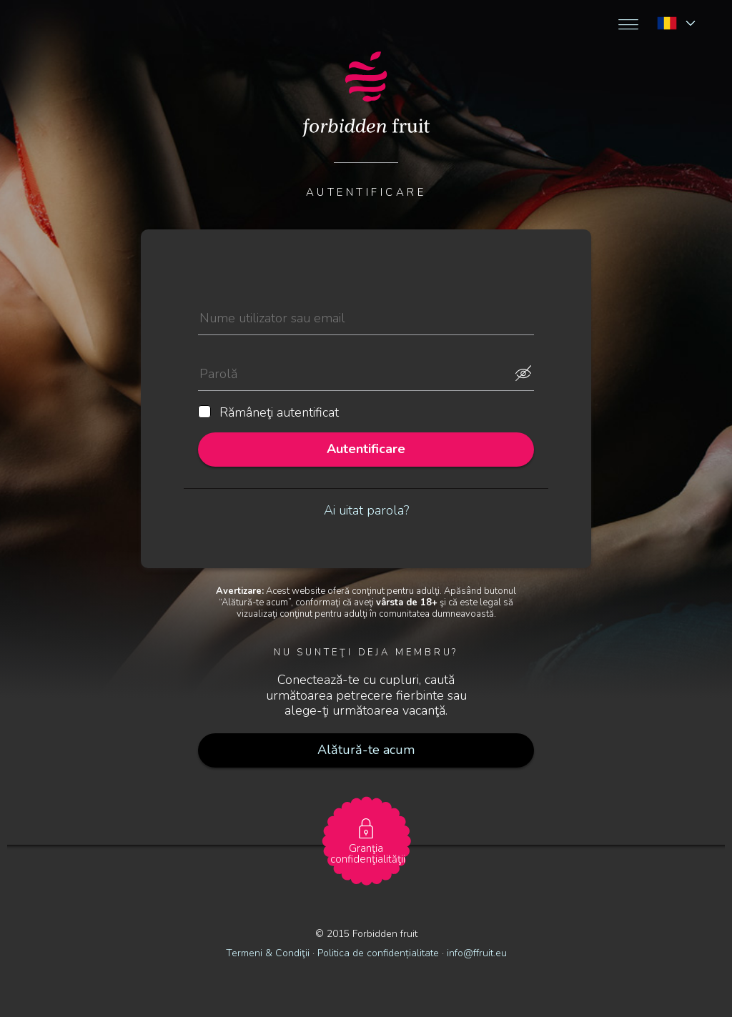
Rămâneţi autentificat (268, 413)
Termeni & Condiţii (268, 953)
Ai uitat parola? (366, 510)
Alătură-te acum (366, 749)
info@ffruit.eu (477, 953)
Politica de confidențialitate (379, 953)
